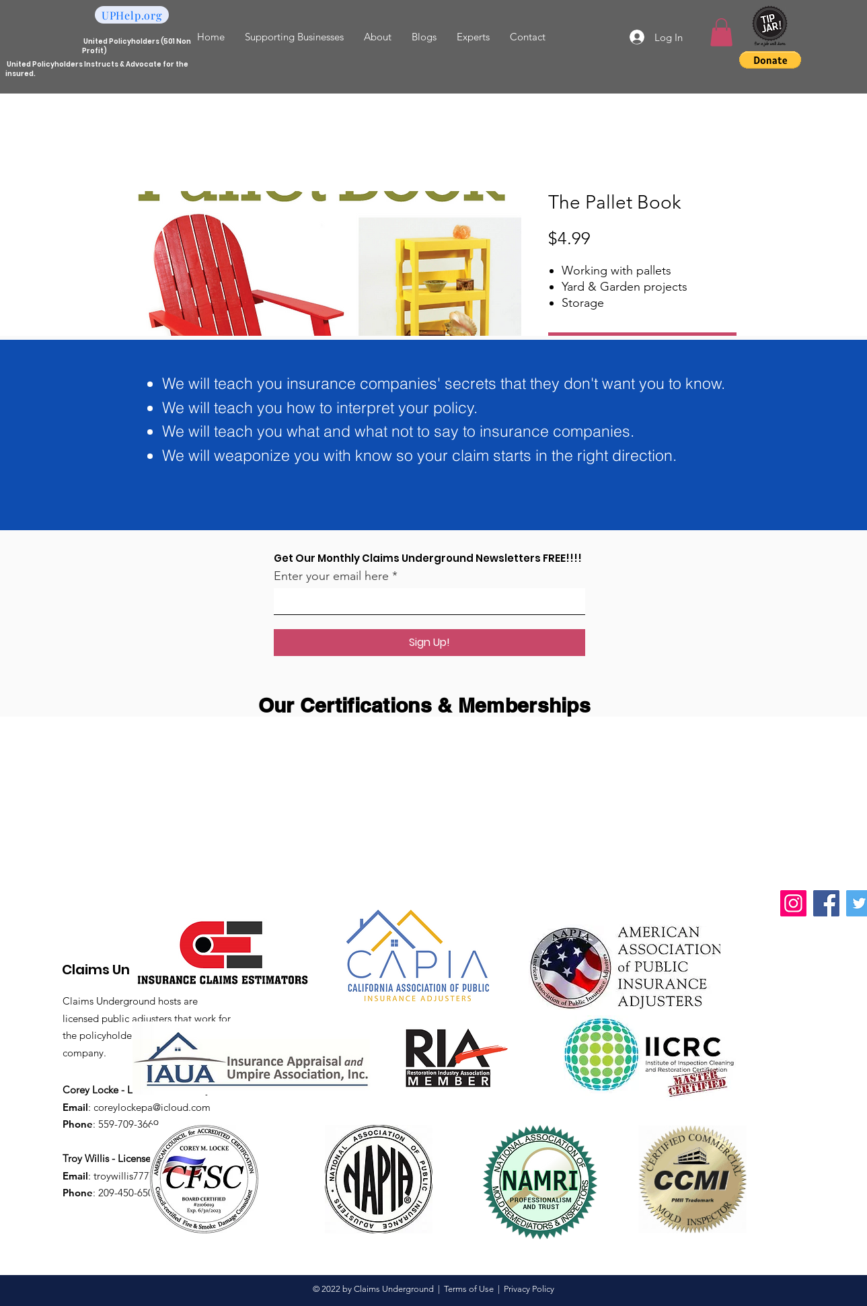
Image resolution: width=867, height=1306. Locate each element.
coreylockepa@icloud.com (152, 1107)
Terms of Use (469, 1289)
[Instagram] (793, 903)
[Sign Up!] (429, 642)
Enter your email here (331, 576)
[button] (721, 32)
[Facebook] (826, 903)
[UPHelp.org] (132, 15)
